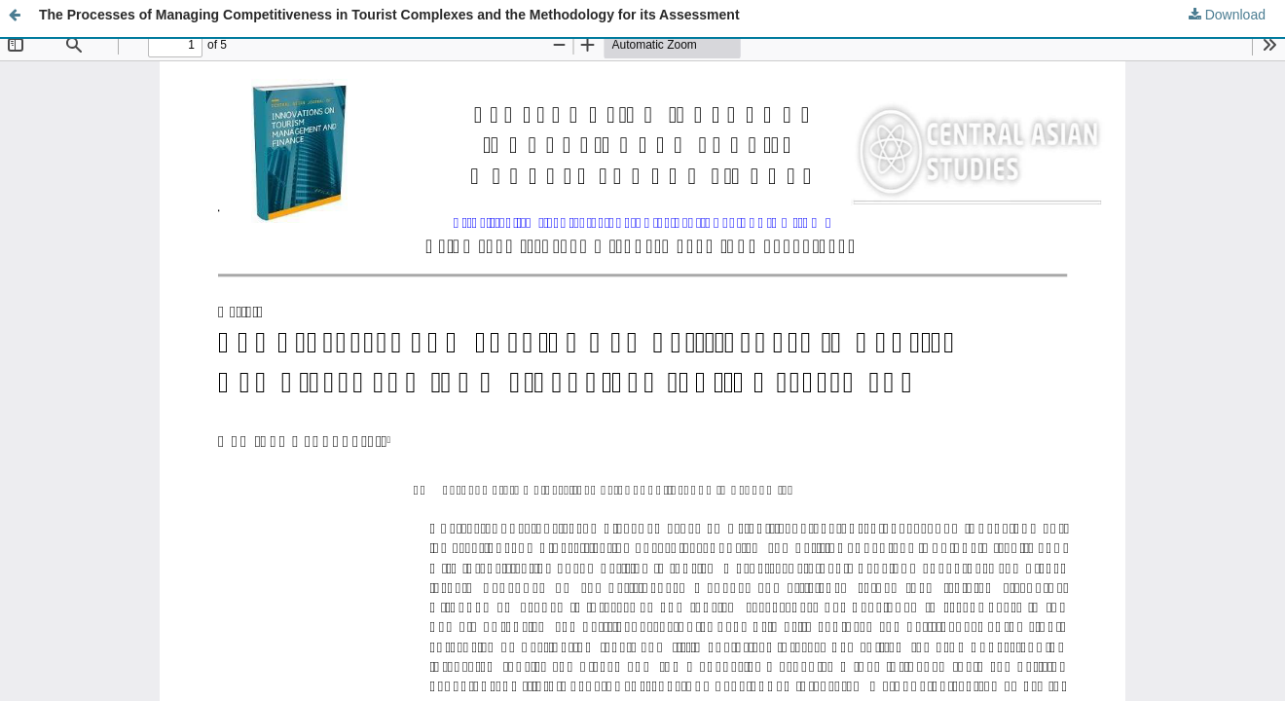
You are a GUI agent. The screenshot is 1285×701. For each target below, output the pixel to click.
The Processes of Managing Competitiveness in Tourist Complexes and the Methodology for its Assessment (389, 14)
